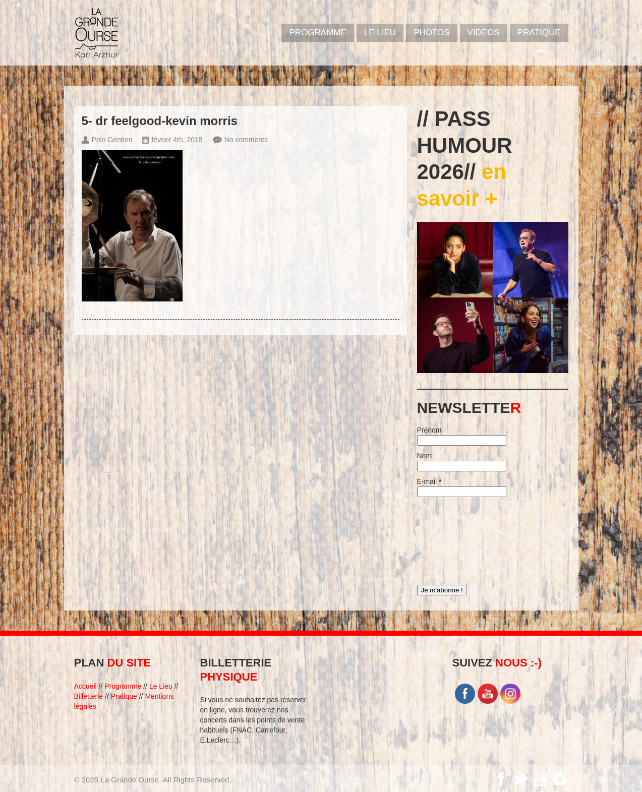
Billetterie (88, 696)
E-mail (429, 481)
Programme (122, 686)
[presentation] (458, 538)
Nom (424, 456)
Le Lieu (380, 32)
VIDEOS (484, 32)
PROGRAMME (317, 32)
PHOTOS (431, 32)
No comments (246, 140)
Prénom (429, 430)
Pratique (539, 32)
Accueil (85, 686)
